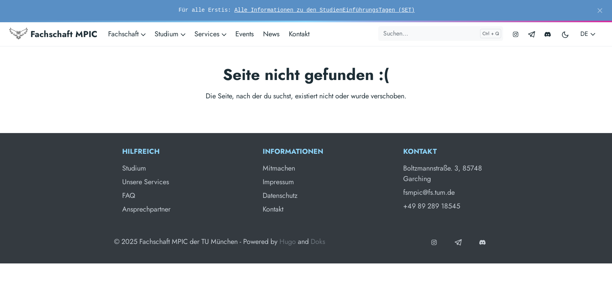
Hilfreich (141, 151)
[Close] (600, 10)
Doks (318, 242)
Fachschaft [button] (127, 34)
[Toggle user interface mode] (565, 34)
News (271, 34)
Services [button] (211, 34)
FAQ (128, 195)
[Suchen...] (440, 33)
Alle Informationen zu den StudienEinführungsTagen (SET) (324, 10)
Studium (134, 168)
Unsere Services (145, 182)
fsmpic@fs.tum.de (429, 192)
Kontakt (299, 34)
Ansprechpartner (146, 209)
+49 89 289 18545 (431, 206)
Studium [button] (171, 34)
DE (588, 33)
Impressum (278, 182)
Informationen (293, 151)
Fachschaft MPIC (53, 34)
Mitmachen (279, 168)
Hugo (287, 242)
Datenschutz (280, 195)
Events (244, 34)
